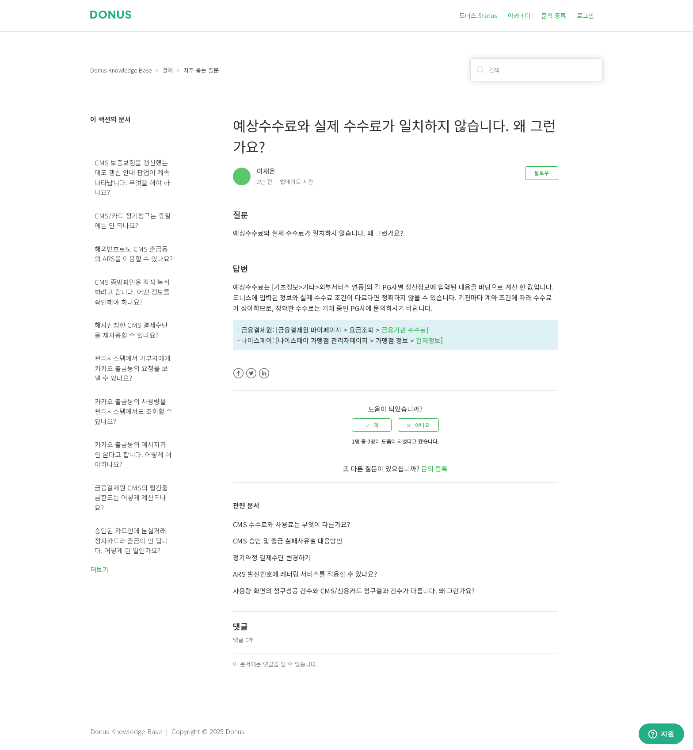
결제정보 (428, 340)
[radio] (372, 425)
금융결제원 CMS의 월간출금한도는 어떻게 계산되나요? (131, 497)
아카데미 (519, 15)
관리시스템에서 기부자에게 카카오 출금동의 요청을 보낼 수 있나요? (133, 368)
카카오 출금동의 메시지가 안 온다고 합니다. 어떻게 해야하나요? (133, 454)
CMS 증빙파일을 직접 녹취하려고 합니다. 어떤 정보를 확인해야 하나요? (132, 291)
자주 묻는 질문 (201, 70)
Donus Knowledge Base (121, 70)
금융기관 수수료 (403, 329)
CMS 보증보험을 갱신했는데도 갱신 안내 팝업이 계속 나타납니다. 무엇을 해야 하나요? (132, 177)
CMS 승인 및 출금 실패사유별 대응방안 (288, 540)
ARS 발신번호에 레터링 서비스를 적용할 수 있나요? (305, 573)
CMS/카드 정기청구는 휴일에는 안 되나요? (133, 220)
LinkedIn (264, 373)
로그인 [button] (585, 15)
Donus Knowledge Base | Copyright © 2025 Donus (167, 731)
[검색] (536, 69)
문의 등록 (553, 15)
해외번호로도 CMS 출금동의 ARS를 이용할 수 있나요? (134, 254)
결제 (167, 70)
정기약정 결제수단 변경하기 (272, 557)
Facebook (238, 373)
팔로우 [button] (541, 172)
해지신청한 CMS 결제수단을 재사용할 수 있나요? (131, 330)
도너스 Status (478, 15)
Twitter (251, 373)
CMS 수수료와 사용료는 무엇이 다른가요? (291, 524)
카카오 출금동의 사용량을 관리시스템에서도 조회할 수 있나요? (133, 411)
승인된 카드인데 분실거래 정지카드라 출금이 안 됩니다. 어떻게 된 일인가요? (131, 540)
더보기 (99, 569)
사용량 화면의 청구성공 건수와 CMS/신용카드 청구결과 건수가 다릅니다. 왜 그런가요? (354, 590)
